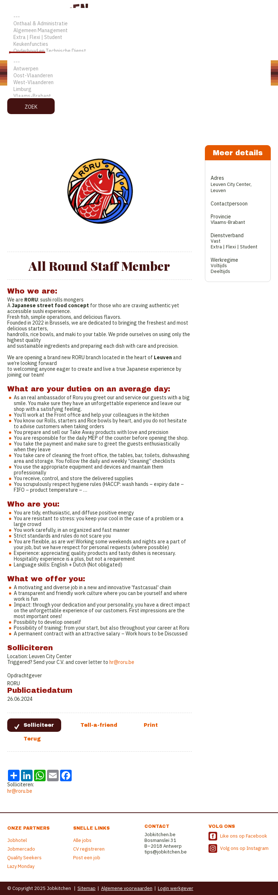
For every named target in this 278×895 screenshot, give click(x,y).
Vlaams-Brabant (139, 96)
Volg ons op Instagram (244, 848)
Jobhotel (17, 840)
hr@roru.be (121, 662)
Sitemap (86, 888)
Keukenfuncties (139, 44)
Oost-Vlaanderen (139, 75)
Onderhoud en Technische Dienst (139, 51)
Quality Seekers (24, 858)
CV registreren (89, 849)
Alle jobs (82, 840)
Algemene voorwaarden (126, 888)
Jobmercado (21, 849)
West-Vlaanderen (139, 82)
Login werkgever (175, 888)
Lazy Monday (20, 866)
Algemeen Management (139, 30)
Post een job (86, 858)
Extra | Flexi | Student (139, 37)
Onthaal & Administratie (139, 23)
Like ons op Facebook (243, 836)
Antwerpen (139, 68)
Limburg (139, 89)
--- (139, 16)
